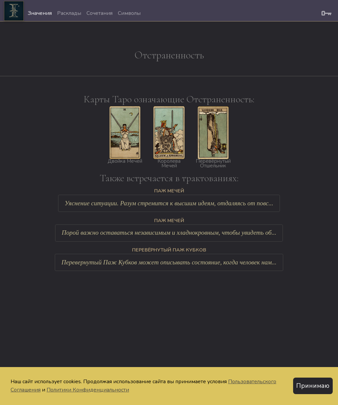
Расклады (69, 13)
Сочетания (99, 13)
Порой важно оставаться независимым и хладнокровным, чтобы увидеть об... (169, 232)
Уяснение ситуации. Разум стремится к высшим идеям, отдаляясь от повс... (169, 203)
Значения (40, 13)
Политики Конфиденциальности (88, 389)
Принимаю (312, 386)
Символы (129, 13)
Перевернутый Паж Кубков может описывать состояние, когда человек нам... (168, 262)
